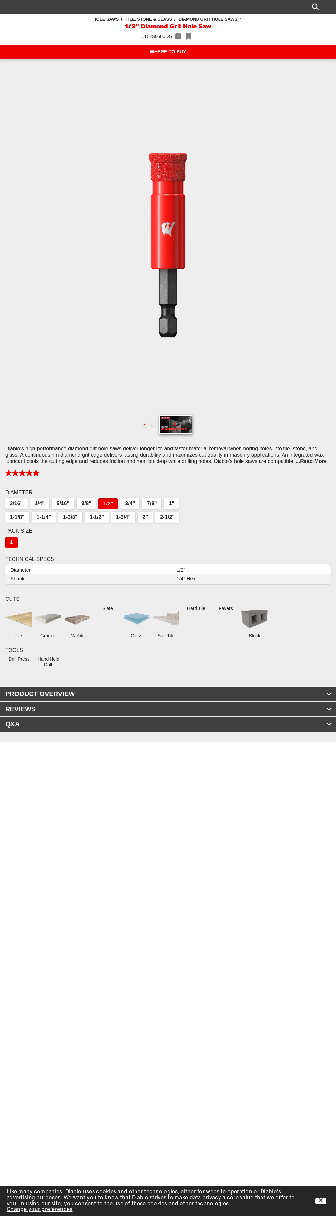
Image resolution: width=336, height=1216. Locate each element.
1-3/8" (70, 517)
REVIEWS (168, 708)
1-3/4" (123, 517)
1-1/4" (43, 517)
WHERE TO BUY (168, 51)
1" (171, 503)
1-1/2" (97, 517)
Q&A (168, 724)
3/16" (16, 503)
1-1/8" (17, 517)
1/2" (108, 503)
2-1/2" (167, 517)
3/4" (130, 503)
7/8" (152, 503)
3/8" (86, 503)
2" (145, 517)
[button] (168, 245)
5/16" (63, 503)
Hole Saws (106, 19)
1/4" (40, 503)
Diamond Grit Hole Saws (208, 19)
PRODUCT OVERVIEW (168, 693)
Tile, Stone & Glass (149, 19)
